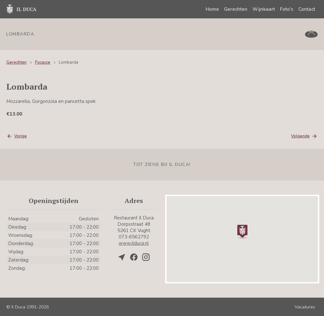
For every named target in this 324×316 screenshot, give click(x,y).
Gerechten (235, 9)
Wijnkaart (263, 9)
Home (212, 9)
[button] (242, 231)
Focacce (42, 62)
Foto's (286, 9)
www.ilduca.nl (134, 243)
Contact (306, 9)
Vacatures (305, 307)
